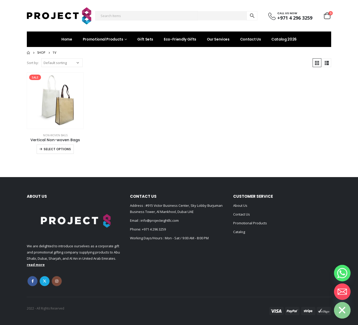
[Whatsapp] (342, 273)
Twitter (44, 281)
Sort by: (33, 62)
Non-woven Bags (55, 135)
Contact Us (250, 39)
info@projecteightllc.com (159, 220)
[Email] (342, 291)
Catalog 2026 (284, 39)
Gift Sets (145, 39)
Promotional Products (103, 39)
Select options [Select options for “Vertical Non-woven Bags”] (57, 149)
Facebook (32, 281)
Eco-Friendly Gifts (180, 39)
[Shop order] (62, 62)
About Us (240, 205)
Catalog (239, 231)
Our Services (218, 39)
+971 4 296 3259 (154, 229)
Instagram (57, 281)
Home (66, 39)
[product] (55, 101)
